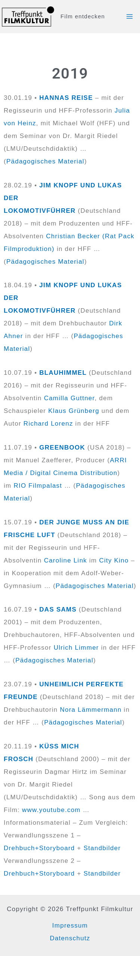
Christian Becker (73, 236)
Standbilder (102, 848)
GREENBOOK (62, 447)
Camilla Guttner (69, 398)
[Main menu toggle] (130, 16)
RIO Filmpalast (37, 485)
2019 (70, 73)
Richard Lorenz (48, 423)
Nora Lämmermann (90, 709)
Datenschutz (70, 938)
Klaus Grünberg (73, 410)
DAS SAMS (58, 609)
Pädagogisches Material (45, 161)
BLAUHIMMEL (63, 372)
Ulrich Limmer (76, 647)
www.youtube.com (51, 809)
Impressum (70, 925)
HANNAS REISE (66, 97)
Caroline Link (65, 560)
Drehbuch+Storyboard (39, 848)
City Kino (114, 560)
